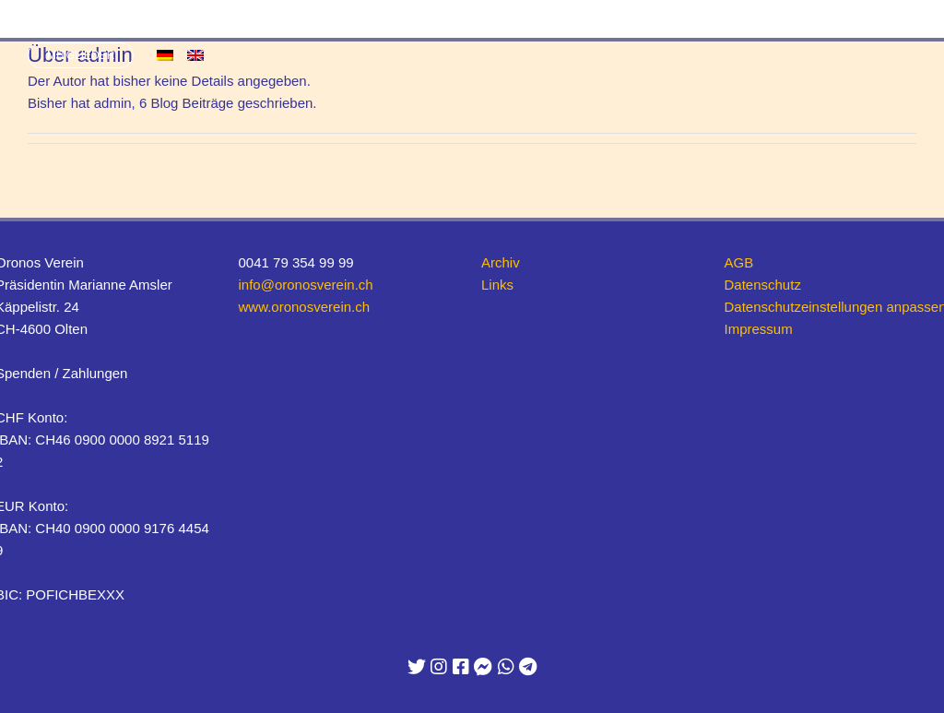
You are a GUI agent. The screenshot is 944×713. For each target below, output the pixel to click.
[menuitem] (165, 55)
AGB (739, 262)
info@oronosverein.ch (306, 284)
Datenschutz (763, 284)
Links (497, 284)
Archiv (500, 262)
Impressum (759, 329)
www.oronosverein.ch (305, 307)
